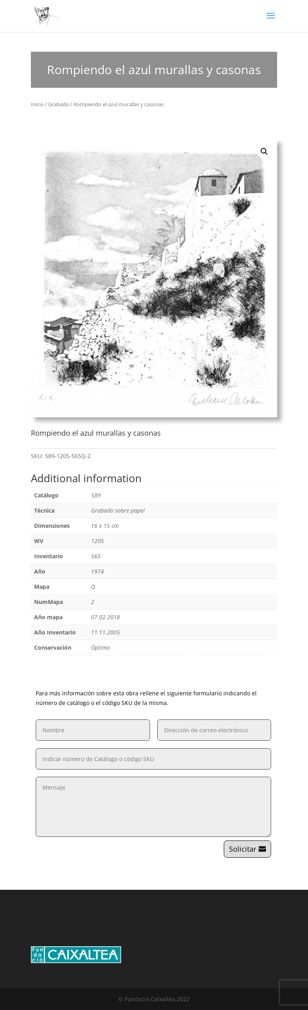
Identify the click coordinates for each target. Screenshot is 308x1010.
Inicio (37, 104)
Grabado (58, 104)
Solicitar (242, 849)
